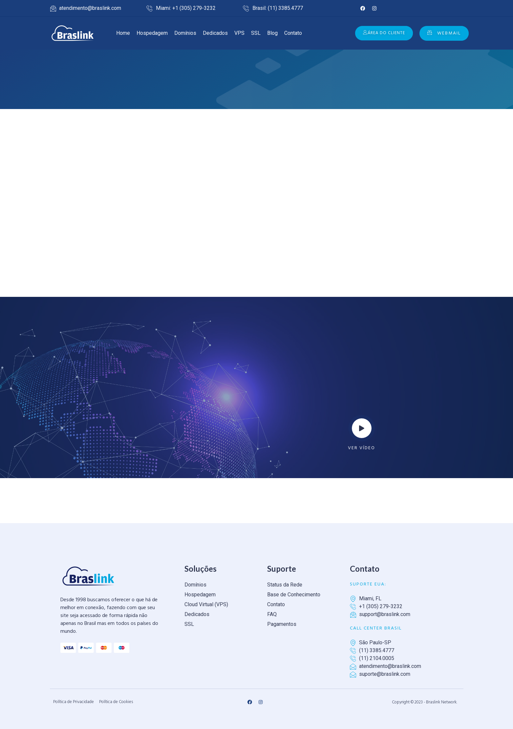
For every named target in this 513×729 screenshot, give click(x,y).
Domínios (185, 33)
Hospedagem (152, 33)
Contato (293, 33)
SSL (256, 33)
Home (123, 33)
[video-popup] (362, 428)
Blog (272, 33)
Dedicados (215, 33)
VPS (239, 33)
